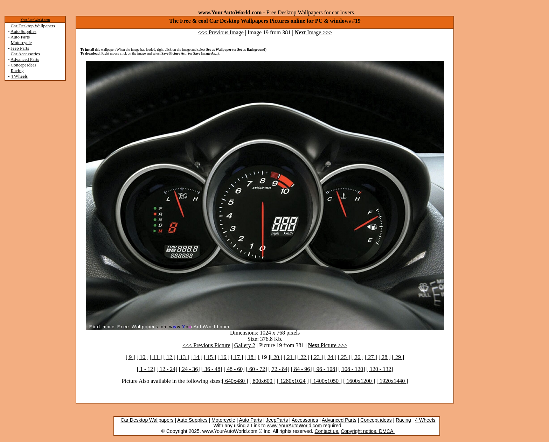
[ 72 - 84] (279, 369)
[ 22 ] (303, 357)
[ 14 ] (196, 357)
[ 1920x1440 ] (392, 381)
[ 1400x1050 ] (326, 381)
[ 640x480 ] (235, 381)
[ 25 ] (344, 357)
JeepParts (277, 420)
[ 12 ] (169, 357)
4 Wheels (19, 76)
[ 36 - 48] (211, 369)
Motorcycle (21, 42)
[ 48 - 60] (234, 369)
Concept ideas (23, 65)
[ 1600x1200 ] (359, 381)
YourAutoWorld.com (35, 20)
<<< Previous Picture (206, 345)
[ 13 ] (183, 357)
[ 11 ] (156, 357)
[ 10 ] (143, 357)
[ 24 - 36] (189, 369)
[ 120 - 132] (380, 369)
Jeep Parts (20, 48)
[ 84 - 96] (301, 369)
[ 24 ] (330, 357)
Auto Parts (20, 37)
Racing (17, 70)
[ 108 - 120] (352, 369)
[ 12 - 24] (167, 369)
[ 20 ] (276, 357)
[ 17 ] (237, 357)
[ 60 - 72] (256, 369)
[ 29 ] (398, 357)
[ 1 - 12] (146, 369)
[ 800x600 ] (262, 381)
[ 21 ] (290, 357)
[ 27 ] (371, 357)
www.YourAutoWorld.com (294, 425)
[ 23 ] (317, 357)
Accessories (305, 420)
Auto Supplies (23, 31)
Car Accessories (25, 53)
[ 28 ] (384, 357)
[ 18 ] (250, 357)
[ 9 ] (130, 357)
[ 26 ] (358, 357)
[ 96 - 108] (325, 369)
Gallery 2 (244, 345)
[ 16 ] (223, 357)
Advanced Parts (25, 59)
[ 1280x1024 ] (293, 381)
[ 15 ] (210, 357)
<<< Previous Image (221, 32)
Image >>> (313, 32)
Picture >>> (327, 345)
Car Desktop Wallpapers (33, 25)
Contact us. (326, 431)
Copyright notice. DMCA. (368, 431)
